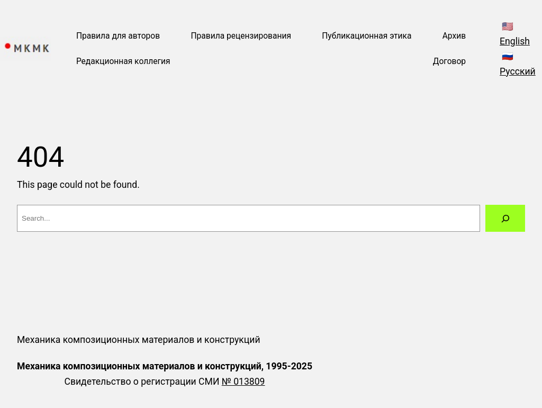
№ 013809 (243, 381)
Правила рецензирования (241, 36)
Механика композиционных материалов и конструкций (138, 339)
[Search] (505, 218)
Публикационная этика (366, 36)
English (515, 41)
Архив (454, 36)
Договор (449, 61)
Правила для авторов (118, 36)
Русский (518, 71)
